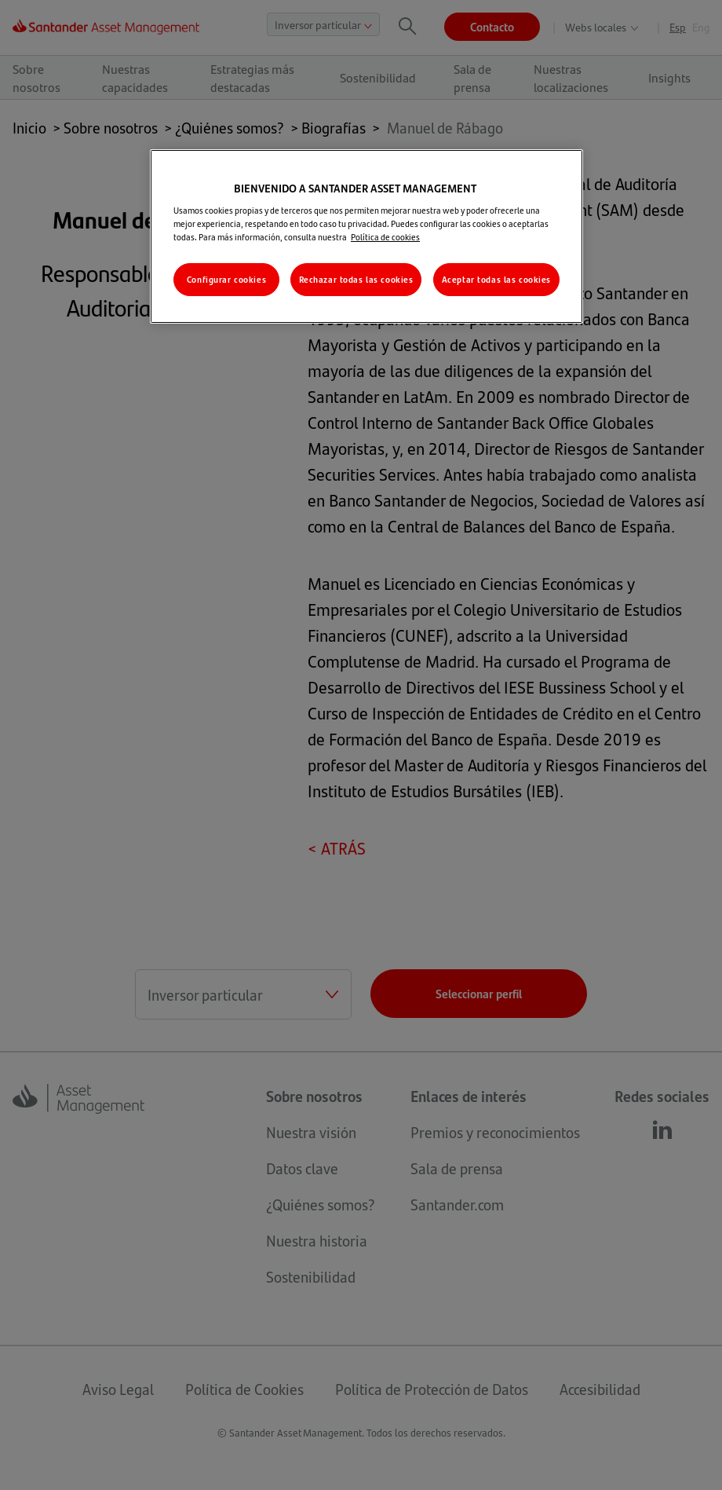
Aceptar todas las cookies (496, 279)
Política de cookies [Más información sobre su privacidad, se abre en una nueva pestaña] (385, 236)
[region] (366, 236)
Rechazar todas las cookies (356, 279)
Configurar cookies (226, 279)
